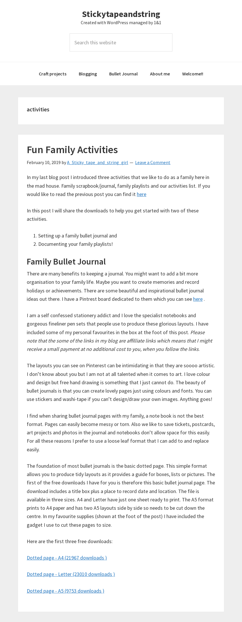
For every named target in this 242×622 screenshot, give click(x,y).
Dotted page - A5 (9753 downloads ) (65, 590)
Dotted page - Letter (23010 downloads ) (71, 574)
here (141, 194)
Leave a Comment (152, 162)
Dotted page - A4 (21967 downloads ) (67, 557)
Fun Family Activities (72, 149)
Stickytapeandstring (121, 13)
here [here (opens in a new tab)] (198, 299)
